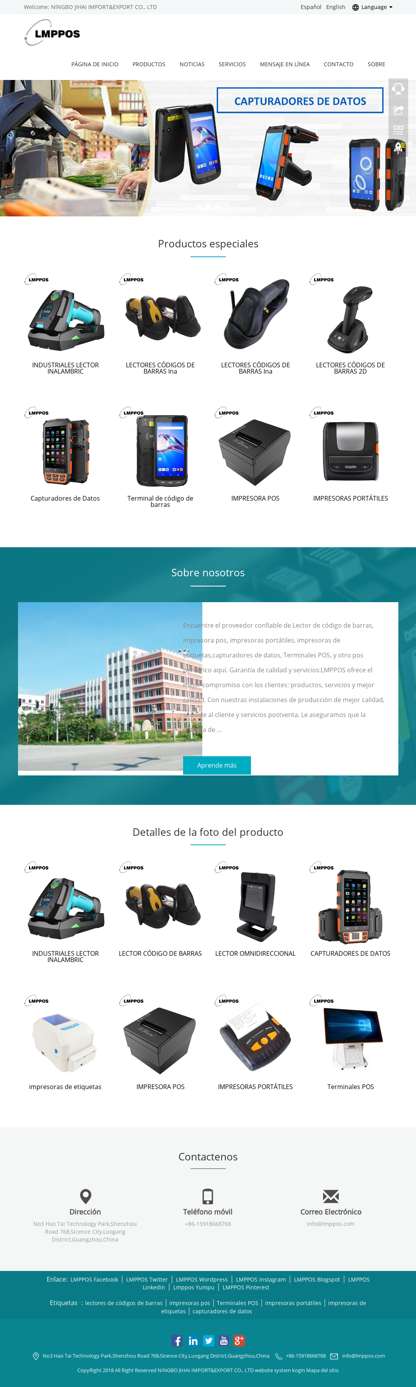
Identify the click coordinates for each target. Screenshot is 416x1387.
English (335, 7)
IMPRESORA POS (255, 498)
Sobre (376, 64)
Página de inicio (94, 64)
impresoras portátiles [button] (293, 1302)
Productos (149, 64)
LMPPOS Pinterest (246, 1286)
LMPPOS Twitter (147, 1278)
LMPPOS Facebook (94, 1278)
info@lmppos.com (330, 1222)
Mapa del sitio (322, 1369)
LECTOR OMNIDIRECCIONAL (255, 952)
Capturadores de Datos (65, 498)
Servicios (232, 64)
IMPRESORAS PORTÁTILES (350, 498)
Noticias (192, 64)
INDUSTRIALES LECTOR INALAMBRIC (65, 368)
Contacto (339, 64)
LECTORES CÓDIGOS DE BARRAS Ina (160, 368)
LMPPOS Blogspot (317, 1278)
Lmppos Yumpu (193, 1286)
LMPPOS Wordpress (202, 1278)
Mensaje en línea (285, 64)
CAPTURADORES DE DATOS (351, 952)
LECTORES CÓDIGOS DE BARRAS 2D (350, 368)
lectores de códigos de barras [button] (124, 1302)
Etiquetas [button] (64, 1302)
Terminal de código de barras (160, 501)
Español (311, 7)
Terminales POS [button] (238, 1302)
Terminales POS (350, 1085)
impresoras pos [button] (190, 1302)
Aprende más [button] (217, 765)
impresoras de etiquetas (65, 1085)
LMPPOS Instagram (261, 1278)
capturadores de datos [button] (222, 1310)
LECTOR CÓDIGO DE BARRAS (160, 952)
